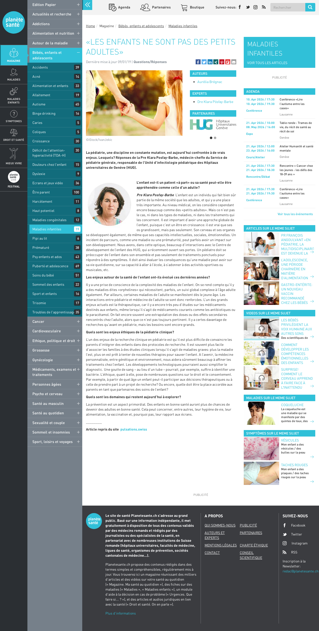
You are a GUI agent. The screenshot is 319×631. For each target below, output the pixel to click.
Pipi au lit (39, 238)
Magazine (13, 60)
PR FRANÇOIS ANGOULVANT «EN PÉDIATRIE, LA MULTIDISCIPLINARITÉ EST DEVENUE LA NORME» (297, 246)
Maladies (13, 79)
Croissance (41, 141)
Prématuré (40, 247)
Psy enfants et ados (47, 257)
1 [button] (211, 138)
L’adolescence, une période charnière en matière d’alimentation (294, 269)
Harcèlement (42, 201)
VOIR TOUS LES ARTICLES (267, 63)
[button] (198, 61)
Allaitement (41, 95)
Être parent (41, 192)
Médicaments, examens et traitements (54, 372)
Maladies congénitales (49, 220)
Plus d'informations (120, 613)
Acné (36, 76)
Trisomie (39, 303)
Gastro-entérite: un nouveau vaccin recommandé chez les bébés (296, 293)
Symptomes (14, 121)
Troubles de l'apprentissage (53, 312)
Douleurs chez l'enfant (49, 164)
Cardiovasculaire (46, 331)
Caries (37, 122)
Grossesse (41, 350)
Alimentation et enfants (50, 86)
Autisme (38, 104)
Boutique (196, 7)
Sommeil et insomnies (51, 432)
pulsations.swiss (133, 429)
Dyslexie (38, 174)
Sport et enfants (44, 293)
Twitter (292, 534)
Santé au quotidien (48, 413)
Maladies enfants (13, 100)
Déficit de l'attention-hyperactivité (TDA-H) (49, 152)
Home (90, 26)
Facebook (294, 525)
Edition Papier (44, 4)
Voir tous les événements (295, 214)
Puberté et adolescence (50, 266)
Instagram (295, 543)
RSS (290, 552)
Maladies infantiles (46, 229)
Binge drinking (44, 113)
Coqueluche (292, 405)
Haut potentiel (43, 210)
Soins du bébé (43, 275)
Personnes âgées (46, 384)
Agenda (123, 7)
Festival (14, 186)
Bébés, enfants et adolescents (47, 55)
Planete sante (13, 22)
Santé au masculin (48, 403)
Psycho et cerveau (47, 393)
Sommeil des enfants (48, 284)
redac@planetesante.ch (301, 571)
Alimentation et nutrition (53, 33)
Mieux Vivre (14, 163)
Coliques (39, 132)
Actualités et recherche (51, 14)
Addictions (41, 23)
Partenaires (161, 7)
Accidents (40, 67)
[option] (213, 124)
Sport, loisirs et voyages (52, 441)
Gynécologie (42, 360)
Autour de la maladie (50, 43)
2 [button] (215, 138)
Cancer (38, 321)
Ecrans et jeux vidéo (47, 183)
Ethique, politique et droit (53, 340)
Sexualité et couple (48, 422)
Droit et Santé (13, 139)
